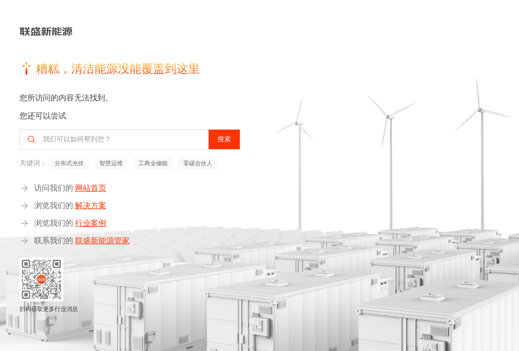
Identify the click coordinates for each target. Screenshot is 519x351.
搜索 (224, 139)
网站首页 (90, 188)
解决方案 (90, 205)
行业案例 (90, 223)
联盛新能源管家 (102, 240)
